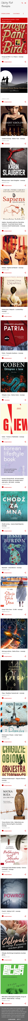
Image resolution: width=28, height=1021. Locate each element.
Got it (19, 1019)
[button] (25, 62)
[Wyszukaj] (22, 3)
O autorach (16, 13)
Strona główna (5, 13)
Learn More (11, 1019)
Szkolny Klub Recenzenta (7, 4)
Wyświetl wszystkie (6, 21)
